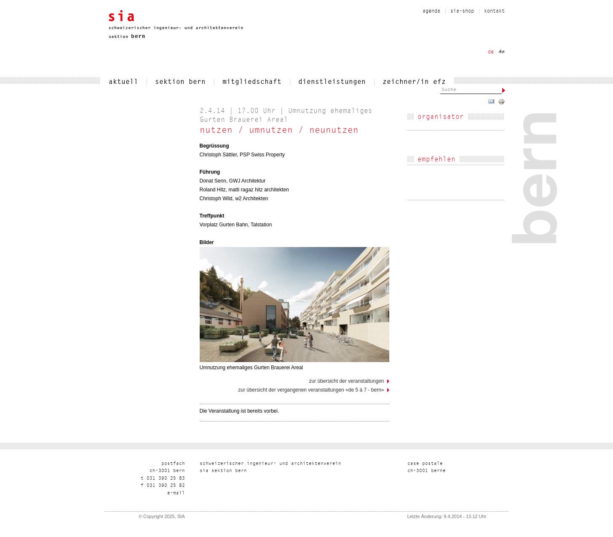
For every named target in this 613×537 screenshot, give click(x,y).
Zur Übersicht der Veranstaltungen (346, 381)
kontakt (494, 11)
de (491, 52)
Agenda (431, 11)
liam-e (176, 493)
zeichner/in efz (414, 82)
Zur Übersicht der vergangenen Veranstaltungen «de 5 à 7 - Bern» (311, 390)
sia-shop (462, 11)
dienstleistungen (332, 82)
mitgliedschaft (251, 82)
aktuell (123, 82)
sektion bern (180, 82)
